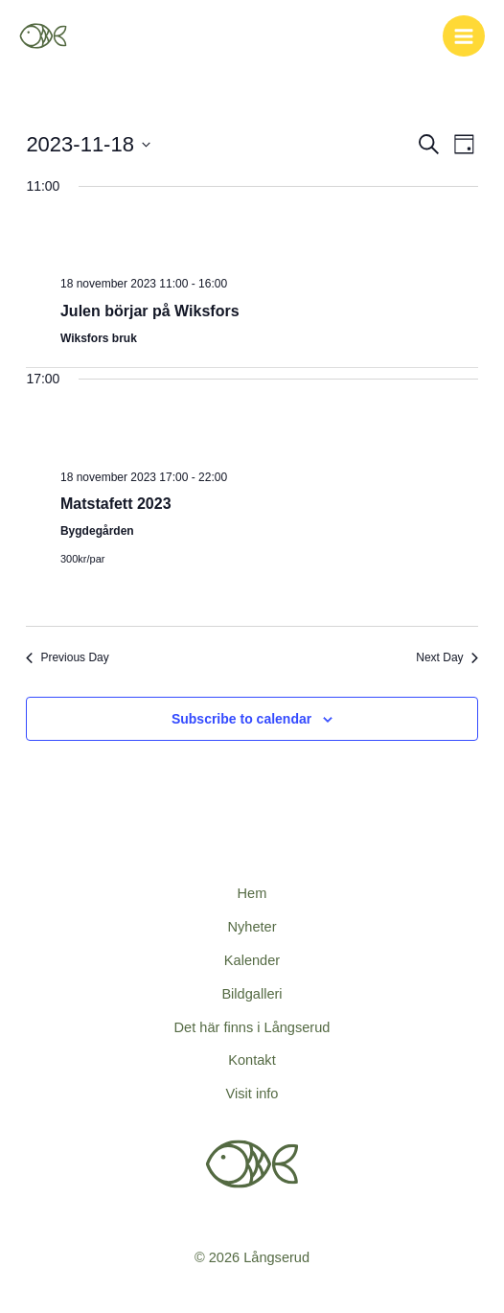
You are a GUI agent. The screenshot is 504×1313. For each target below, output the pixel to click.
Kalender (252, 960)
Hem (252, 893)
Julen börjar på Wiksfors (150, 311)
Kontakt (251, 1060)
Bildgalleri (251, 994)
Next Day (446, 657)
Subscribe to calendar (241, 718)
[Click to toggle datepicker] (88, 144)
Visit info (252, 1093)
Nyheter (251, 926)
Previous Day (67, 657)
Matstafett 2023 (116, 503)
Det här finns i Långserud (252, 1027)
